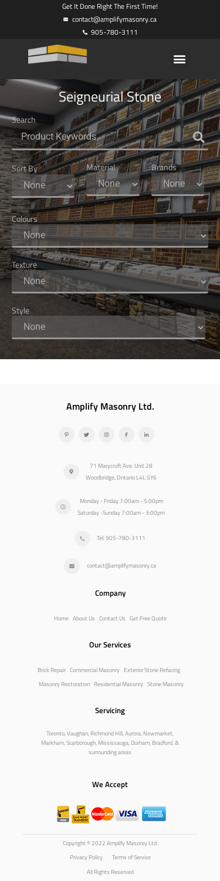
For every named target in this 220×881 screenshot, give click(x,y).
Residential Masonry (118, 684)
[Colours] (110, 236)
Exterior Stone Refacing (152, 670)
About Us (84, 618)
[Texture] (110, 281)
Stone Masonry (165, 684)
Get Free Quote (148, 618)
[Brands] (178, 184)
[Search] (110, 137)
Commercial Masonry (95, 670)
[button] (179, 59)
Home (61, 618)
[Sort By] (43, 186)
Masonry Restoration (64, 684)
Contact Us (112, 618)
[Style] (108, 327)
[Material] (113, 184)
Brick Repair (52, 670)
